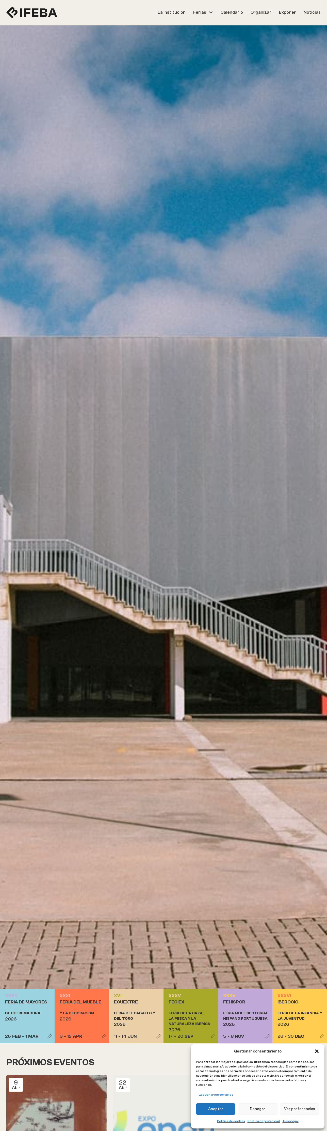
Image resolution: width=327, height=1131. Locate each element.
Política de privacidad (264, 1121)
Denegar (257, 1109)
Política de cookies (231, 1121)
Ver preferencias (299, 1109)
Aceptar (215, 1109)
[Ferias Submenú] (211, 12)
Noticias (312, 12)
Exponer (287, 12)
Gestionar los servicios (216, 1094)
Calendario (232, 12)
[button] (316, 1051)
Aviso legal (291, 1121)
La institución (172, 12)
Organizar (261, 12)
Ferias (199, 12)
